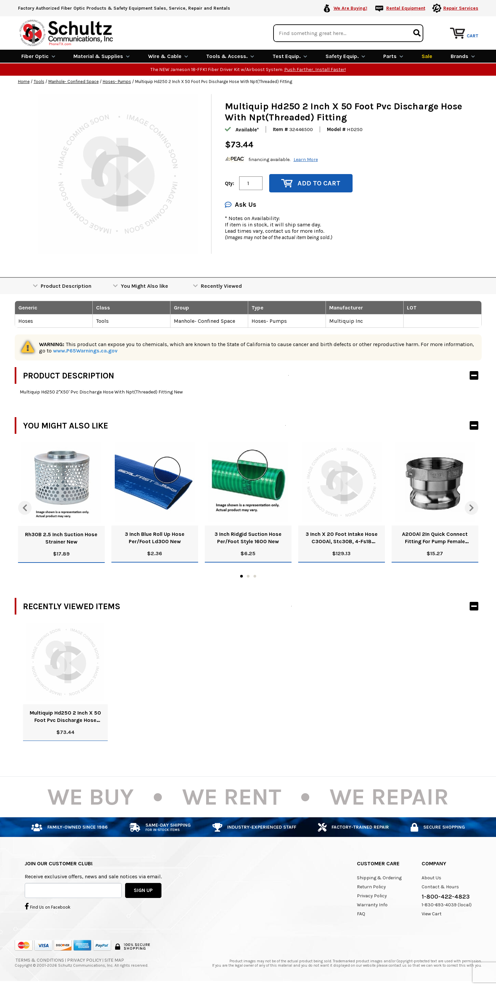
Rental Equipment (405, 8)
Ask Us (240, 204)
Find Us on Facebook (47, 905)
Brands (463, 56)
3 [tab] (255, 576)
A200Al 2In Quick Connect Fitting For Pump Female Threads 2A (435, 538)
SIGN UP (143, 890)
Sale (427, 56)
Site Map (114, 960)
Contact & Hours (440, 886)
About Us (431, 877)
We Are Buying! (350, 8)
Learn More (306, 159)
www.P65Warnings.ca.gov (85, 350)
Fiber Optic (38, 56)
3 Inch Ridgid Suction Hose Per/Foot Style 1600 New (248, 537)
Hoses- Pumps (117, 81)
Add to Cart (310, 183)
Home (24, 81)
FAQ (361, 913)
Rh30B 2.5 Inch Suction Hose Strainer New (61, 538)
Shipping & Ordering (379, 877)
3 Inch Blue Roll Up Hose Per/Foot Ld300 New (154, 537)
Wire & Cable (168, 56)
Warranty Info (372, 904)
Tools (39, 81)
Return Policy (371, 886)
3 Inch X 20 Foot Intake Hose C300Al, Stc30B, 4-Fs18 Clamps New (342, 538)
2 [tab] (248, 576)
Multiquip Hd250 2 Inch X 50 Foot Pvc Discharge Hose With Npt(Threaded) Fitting (65, 716)
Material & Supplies (101, 56)
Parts (393, 56)
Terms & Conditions (40, 960)
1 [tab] (241, 576)
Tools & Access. (230, 56)
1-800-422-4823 (446, 896)
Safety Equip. (345, 56)
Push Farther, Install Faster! (315, 69)
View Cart (432, 913)
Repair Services (460, 8)
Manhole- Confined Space (73, 81)
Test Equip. (290, 56)
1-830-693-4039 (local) (447, 904)
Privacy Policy (372, 895)
